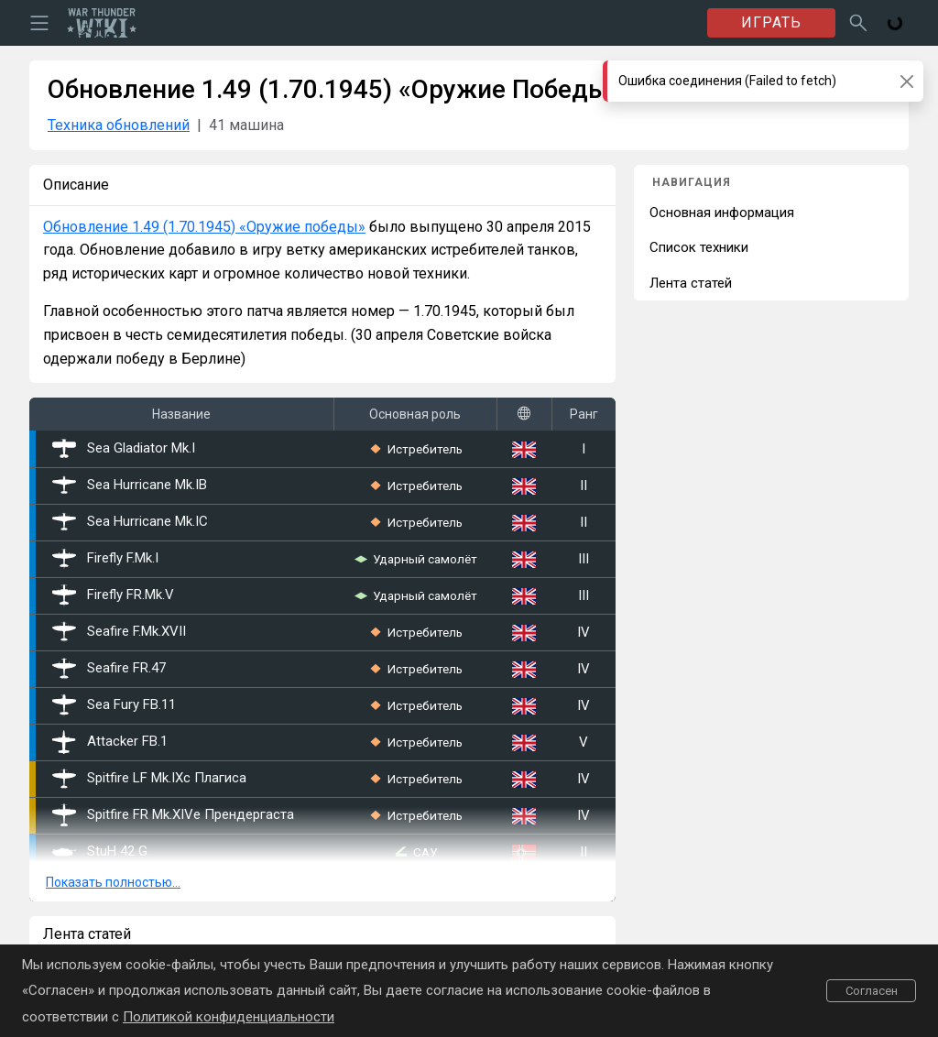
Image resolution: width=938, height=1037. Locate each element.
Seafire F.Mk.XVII (119, 632)
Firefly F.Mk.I (105, 559)
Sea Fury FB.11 (114, 705)
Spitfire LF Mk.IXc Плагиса (149, 779)
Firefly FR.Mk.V (113, 595)
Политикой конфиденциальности (228, 1017)
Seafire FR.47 (109, 669)
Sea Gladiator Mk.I (123, 449)
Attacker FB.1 (110, 742)
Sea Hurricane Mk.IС (130, 522)
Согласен (871, 991)
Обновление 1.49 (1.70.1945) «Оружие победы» (204, 226)
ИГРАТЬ (771, 22)
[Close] (906, 81)
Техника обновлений (119, 125)
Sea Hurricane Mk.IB (129, 485)
